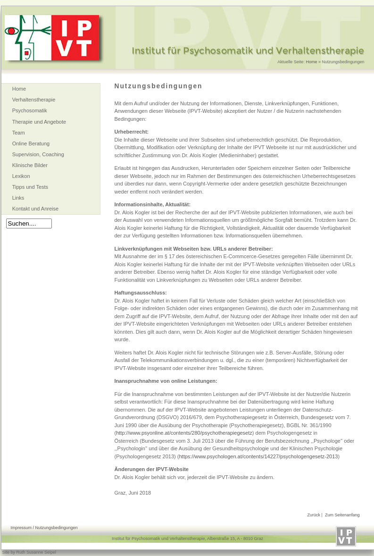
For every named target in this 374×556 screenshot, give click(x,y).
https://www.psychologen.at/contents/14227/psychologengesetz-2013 (258, 456)
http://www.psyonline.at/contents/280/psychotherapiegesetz (184, 433)
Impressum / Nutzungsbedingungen (44, 527)
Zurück (314, 515)
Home (311, 61)
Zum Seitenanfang (342, 515)
